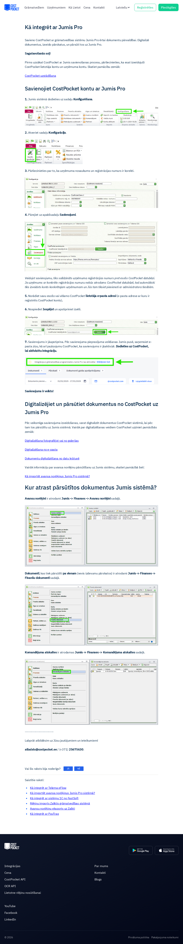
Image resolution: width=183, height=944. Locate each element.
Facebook (10, 913)
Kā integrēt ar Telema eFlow (48, 788)
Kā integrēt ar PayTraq (44, 814)
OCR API (10, 886)
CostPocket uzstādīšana (40, 75)
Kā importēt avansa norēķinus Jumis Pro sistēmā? (57, 476)
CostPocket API (14, 879)
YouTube (10, 906)
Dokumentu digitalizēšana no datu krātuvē (52, 458)
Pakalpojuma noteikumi (165, 937)
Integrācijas (12, 866)
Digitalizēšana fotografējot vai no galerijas (52, 440)
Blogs (98, 879)
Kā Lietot (75, 7)
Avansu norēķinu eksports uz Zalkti (52, 808)
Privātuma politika (138, 937)
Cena (87, 7)
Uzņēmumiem (56, 7)
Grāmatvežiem (34, 7)
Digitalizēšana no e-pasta (41, 449)
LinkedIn (10, 919)
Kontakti (99, 7)
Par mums (101, 866)
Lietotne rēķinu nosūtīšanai (22, 893)
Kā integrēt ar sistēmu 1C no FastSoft (54, 798)
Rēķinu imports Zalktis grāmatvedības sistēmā (60, 803)
